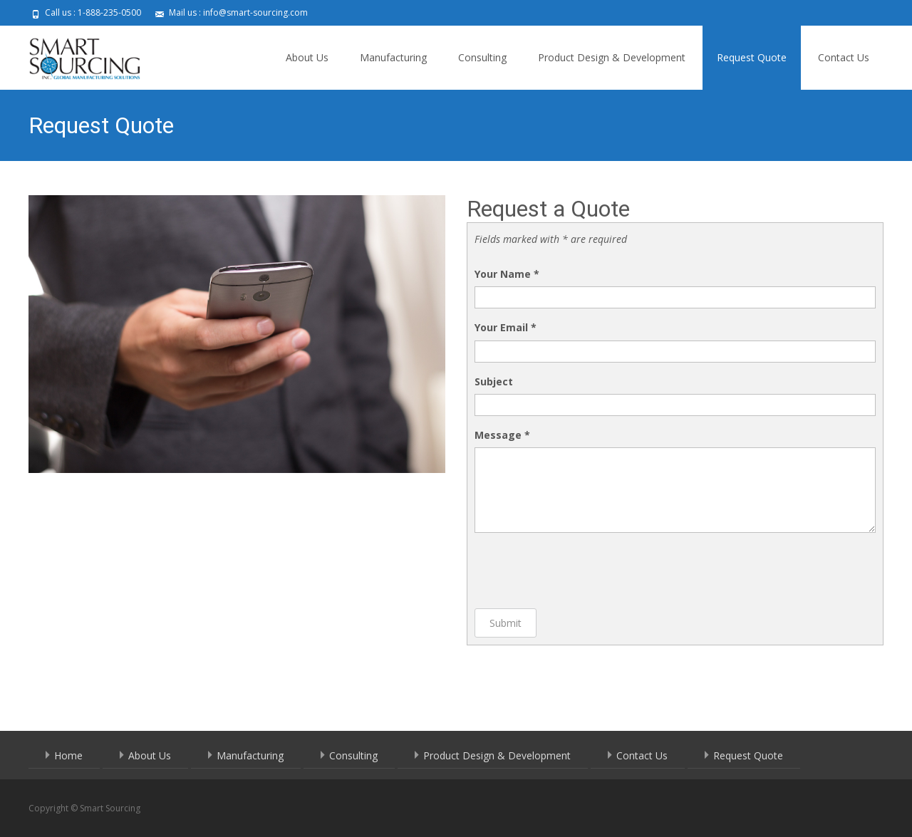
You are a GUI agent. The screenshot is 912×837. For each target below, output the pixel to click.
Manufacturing (393, 57)
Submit (505, 623)
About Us (307, 57)
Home (68, 755)
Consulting (482, 57)
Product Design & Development (611, 57)
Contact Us (843, 57)
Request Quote (752, 57)
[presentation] (583, 570)
